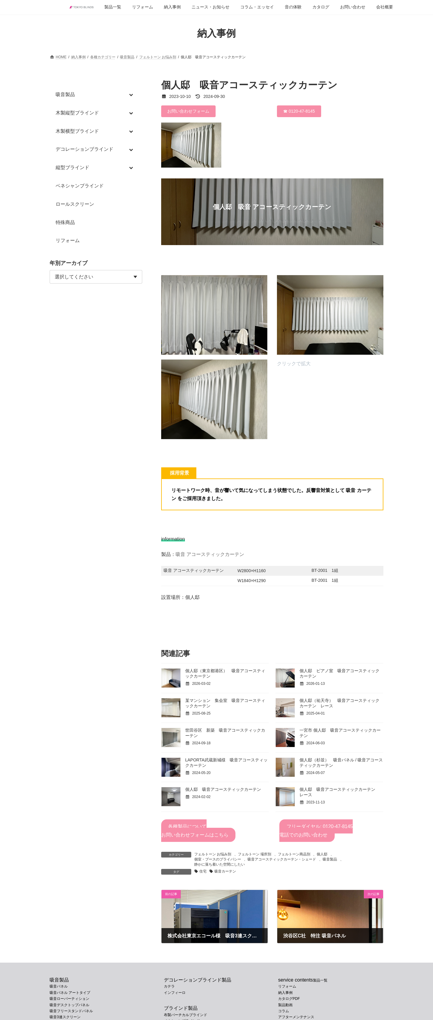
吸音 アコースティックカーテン (210, 554)
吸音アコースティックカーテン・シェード (281, 859)
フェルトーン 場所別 (254, 854)
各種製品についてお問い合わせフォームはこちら (195, 830)
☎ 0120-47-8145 (299, 111)
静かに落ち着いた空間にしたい (219, 864)
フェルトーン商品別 (294, 854)
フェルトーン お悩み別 (212, 854)
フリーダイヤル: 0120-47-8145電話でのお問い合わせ (316, 830)
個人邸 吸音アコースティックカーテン (223, 789)
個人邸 (322, 854)
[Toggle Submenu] (131, 95)
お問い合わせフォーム (188, 111)
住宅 (203, 871)
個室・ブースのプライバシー (217, 859)
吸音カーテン (225, 871)
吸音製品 (330, 859)
